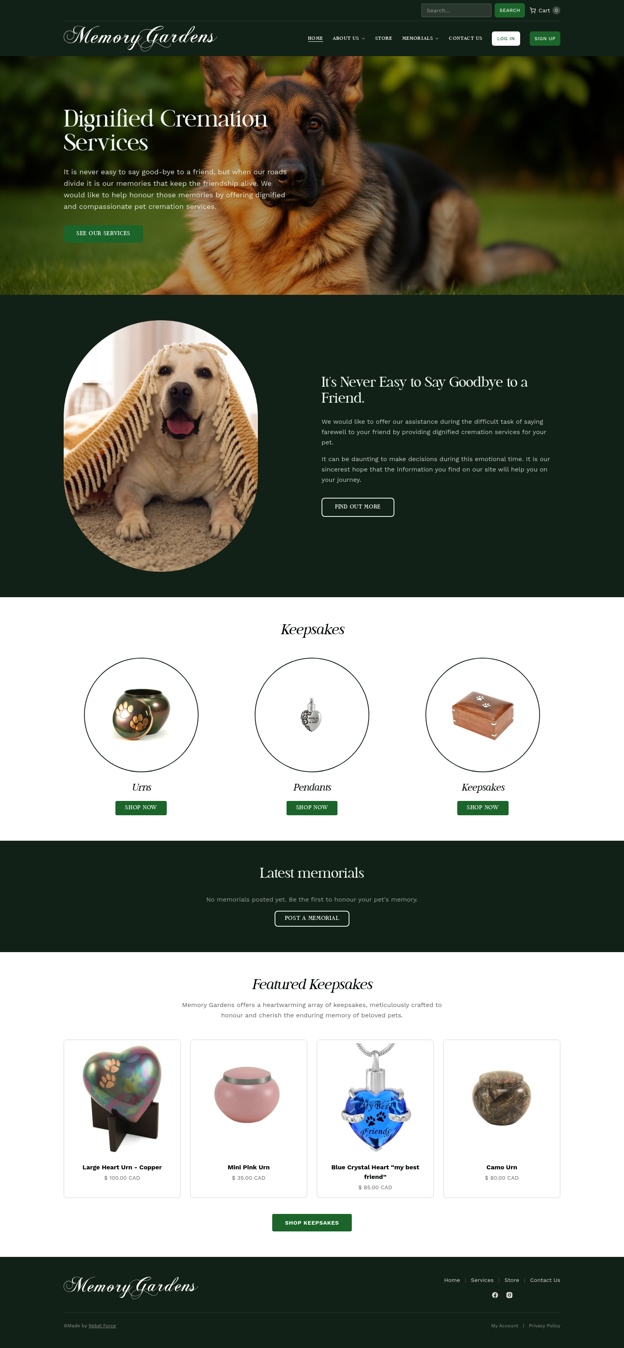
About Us (349, 38)
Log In (506, 38)
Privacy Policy (544, 1326)
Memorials (421, 38)
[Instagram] (509, 1295)
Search (509, 10)
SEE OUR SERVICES (103, 234)
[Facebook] (495, 1295)
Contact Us (465, 38)
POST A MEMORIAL (312, 918)
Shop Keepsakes (312, 1222)
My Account (504, 1326)
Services (482, 1280)
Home (315, 38)
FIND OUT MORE (358, 507)
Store (384, 38)
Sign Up (545, 38)
